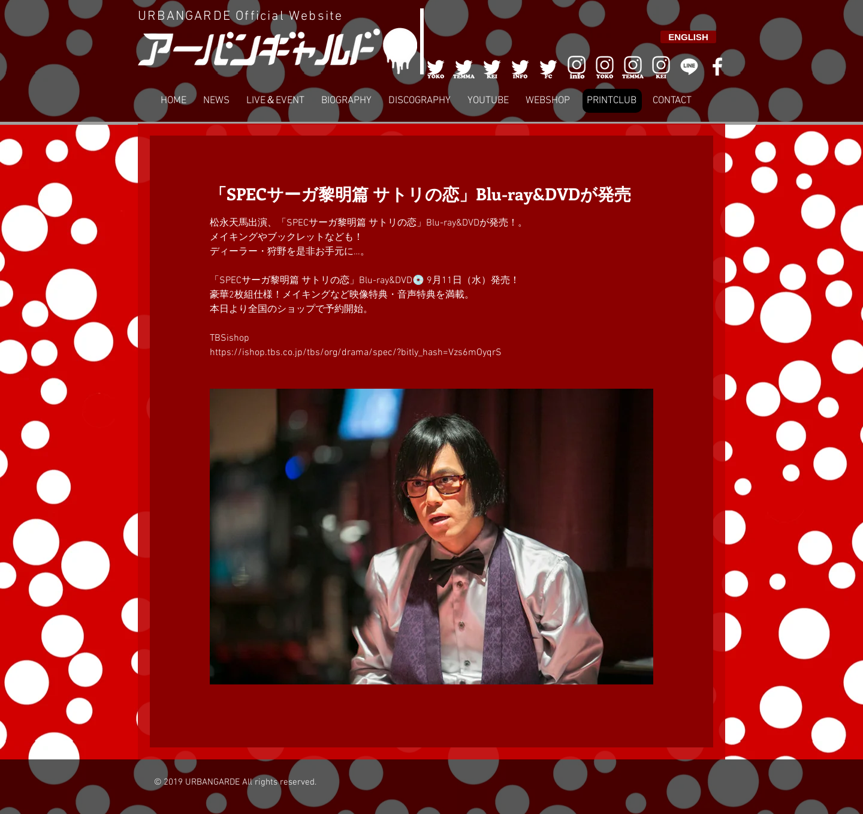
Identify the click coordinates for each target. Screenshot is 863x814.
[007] (633, 67)
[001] (436, 67)
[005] (548, 67)
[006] (577, 67)
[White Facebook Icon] (717, 67)
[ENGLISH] (688, 37)
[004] (520, 67)
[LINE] (689, 67)
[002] (464, 67)
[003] (492, 67)
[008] (661, 67)
